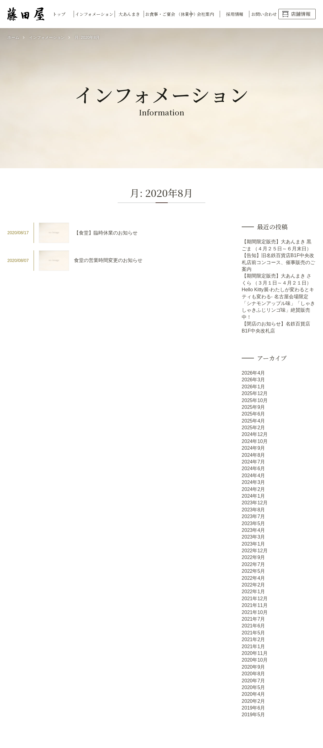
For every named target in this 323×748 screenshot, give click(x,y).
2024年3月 (253, 482)
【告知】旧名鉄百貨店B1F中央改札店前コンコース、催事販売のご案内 (278, 262)
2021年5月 (253, 632)
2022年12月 (255, 550)
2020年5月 (253, 687)
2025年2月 (253, 427)
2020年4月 (253, 694)
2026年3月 (253, 379)
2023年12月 (255, 502)
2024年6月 (253, 468)
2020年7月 (253, 680)
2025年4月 (253, 420)
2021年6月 (253, 625)
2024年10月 (255, 441)
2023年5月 (253, 523)
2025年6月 (253, 413)
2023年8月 (253, 509)
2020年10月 (255, 660)
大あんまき (129, 14)
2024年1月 (253, 496)
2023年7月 (253, 516)
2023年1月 (253, 543)
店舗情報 (300, 13)
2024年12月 (255, 434)
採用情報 (234, 14)
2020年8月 (253, 673)
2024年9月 (253, 448)
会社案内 (205, 14)
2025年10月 (255, 400)
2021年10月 (255, 612)
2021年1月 (253, 646)
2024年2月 (253, 489)
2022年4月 (253, 578)
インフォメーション (94, 14)
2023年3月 (253, 536)
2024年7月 (253, 461)
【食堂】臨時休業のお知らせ (106, 232)
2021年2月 (253, 639)
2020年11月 (255, 653)
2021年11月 (255, 605)
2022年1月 (253, 591)
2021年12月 (255, 598)
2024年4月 (253, 475)
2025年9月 (253, 407)
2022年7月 (253, 564)
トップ (59, 14)
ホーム (13, 37)
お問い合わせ (264, 14)
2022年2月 (253, 584)
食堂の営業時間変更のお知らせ (108, 260)
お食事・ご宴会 (167, 14)
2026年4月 (253, 373)
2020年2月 (253, 701)
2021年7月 (253, 619)
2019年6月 (253, 707)
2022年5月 (253, 571)
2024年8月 (253, 455)
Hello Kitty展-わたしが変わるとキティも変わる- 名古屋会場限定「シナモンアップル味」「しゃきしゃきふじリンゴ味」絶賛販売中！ (278, 303)
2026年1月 (253, 386)
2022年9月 (253, 557)
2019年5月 (253, 714)
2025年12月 (255, 393)
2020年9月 (253, 667)
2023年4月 (253, 530)
